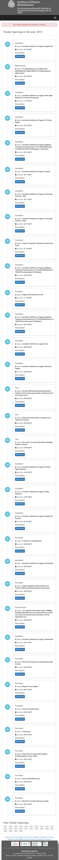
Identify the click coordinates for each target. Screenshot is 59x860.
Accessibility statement (23, 839)
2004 (15, 831)
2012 (26, 829)
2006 (5, 831)
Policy (34, 839)
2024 (15, 826)
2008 (46, 829)
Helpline (36, 837)
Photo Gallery (18, 837)
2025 (10, 826)
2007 (52, 829)
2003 (20, 831)
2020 (36, 826)
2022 (26, 826)
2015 (10, 829)
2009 (41, 829)
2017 (52, 826)
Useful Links (28, 837)
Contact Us (48, 839)
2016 (5, 829)
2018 (46, 826)
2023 (20, 826)
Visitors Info (9, 837)
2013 (20, 829)
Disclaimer (43, 837)
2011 (31, 829)
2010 (36, 829)
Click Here (20, 56)
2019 (41, 826)
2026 (5, 826)
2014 (15, 829)
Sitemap (40, 839)
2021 (31, 826)
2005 (10, 831)
